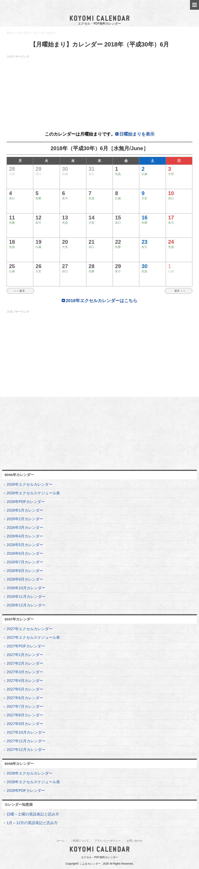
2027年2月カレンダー (25, 663)
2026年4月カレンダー (25, 536)
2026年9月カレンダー (25, 579)
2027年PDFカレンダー (26, 646)
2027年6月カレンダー (25, 698)
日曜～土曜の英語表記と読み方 (33, 814)
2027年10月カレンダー (26, 732)
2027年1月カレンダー (25, 655)
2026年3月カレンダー (25, 528)
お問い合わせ (134, 840)
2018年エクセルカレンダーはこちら (101, 300)
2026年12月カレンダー (26, 605)
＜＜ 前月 (20, 290)
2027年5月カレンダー (25, 689)
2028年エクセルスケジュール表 (33, 782)
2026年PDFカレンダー (26, 502)
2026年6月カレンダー (25, 553)
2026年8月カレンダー (25, 571)
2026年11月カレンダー (26, 597)
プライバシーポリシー (107, 840)
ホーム (61, 840)
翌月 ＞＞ (179, 290)
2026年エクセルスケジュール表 (33, 493)
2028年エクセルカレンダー (29, 773)
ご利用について (79, 840)
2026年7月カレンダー (25, 562)
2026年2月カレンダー (25, 519)
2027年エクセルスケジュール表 (33, 637)
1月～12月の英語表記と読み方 (32, 823)
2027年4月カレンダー (25, 681)
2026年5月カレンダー (25, 545)
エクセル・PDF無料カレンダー (99, 857)
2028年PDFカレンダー (26, 790)
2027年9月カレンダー (25, 724)
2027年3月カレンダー (25, 672)
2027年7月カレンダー (25, 706)
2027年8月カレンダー (25, 715)
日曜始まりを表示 (136, 134)
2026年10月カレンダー (26, 588)
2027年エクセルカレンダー (29, 629)
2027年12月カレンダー (26, 750)
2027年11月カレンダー (26, 741)
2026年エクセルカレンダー (29, 484)
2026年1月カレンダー (25, 510)
